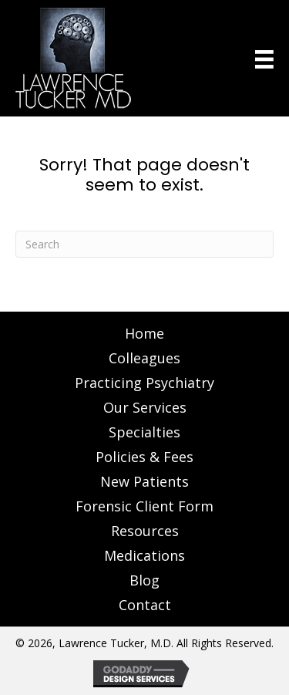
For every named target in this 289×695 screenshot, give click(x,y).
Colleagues (144, 357)
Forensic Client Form (144, 506)
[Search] (144, 244)
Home (144, 333)
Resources (145, 530)
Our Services (145, 407)
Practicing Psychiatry (144, 382)
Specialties (144, 431)
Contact (145, 604)
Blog (144, 580)
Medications (144, 555)
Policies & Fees (144, 456)
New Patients (144, 481)
